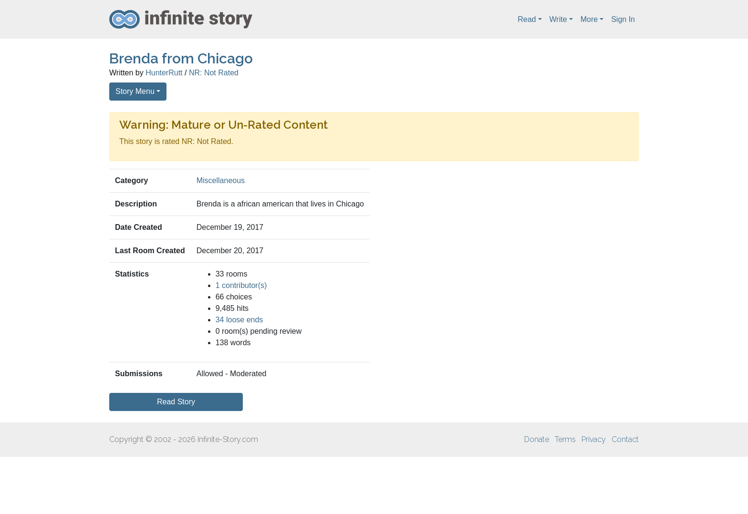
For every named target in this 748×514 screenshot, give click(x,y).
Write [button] (558, 19)
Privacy (594, 439)
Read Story (176, 402)
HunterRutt (163, 73)
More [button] (589, 19)
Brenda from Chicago (181, 58)
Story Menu (135, 91)
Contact (625, 439)
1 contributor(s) (241, 285)
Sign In (623, 19)
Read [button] (527, 19)
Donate (536, 439)
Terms (565, 439)
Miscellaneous (221, 180)
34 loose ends (239, 320)
